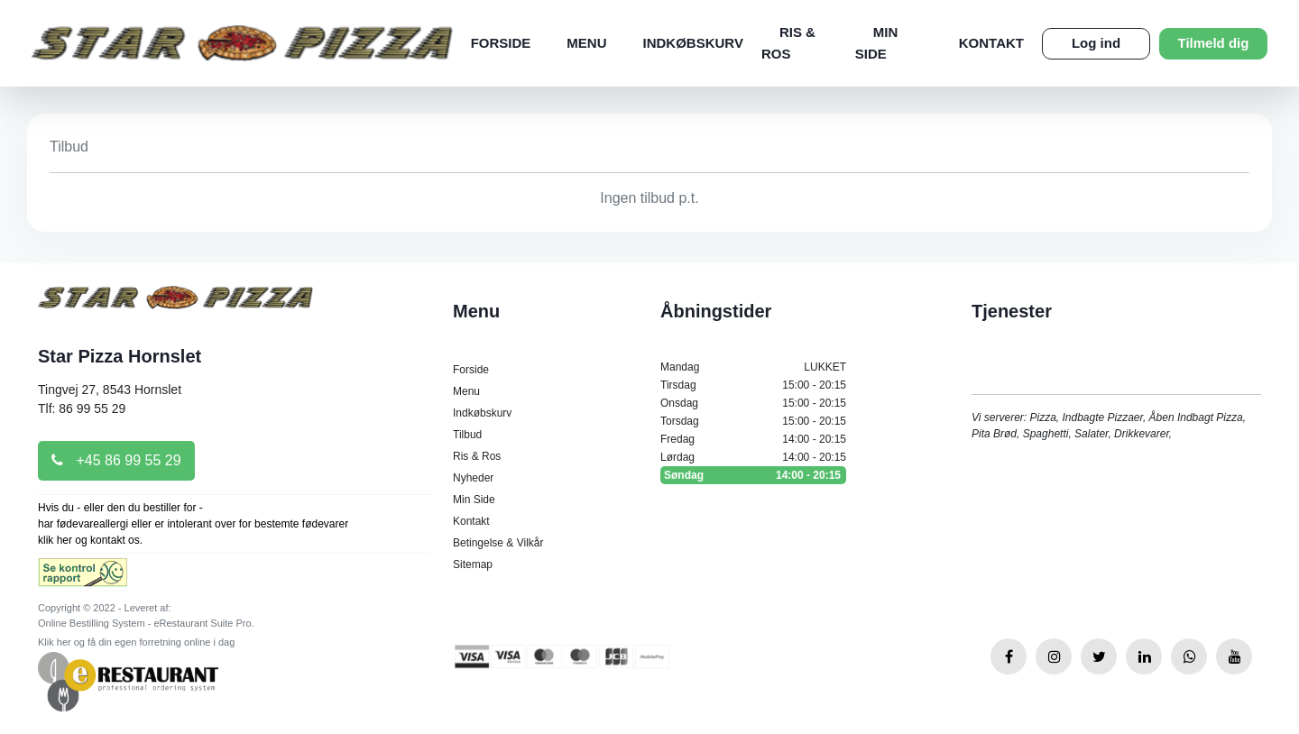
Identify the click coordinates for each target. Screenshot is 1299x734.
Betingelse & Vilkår (498, 543)
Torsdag (753, 421)
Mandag (753, 367)
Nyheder (473, 478)
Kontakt (991, 42)
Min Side (474, 499)
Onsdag (753, 403)
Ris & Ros (477, 456)
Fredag (753, 439)
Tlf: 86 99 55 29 (81, 408)
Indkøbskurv (693, 42)
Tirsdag (753, 385)
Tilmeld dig (1213, 42)
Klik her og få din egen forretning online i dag (136, 642)
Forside (501, 42)
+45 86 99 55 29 (116, 460)
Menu (586, 42)
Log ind (1096, 42)
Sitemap (473, 564)
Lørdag (753, 457)
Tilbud (467, 434)
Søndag (753, 475)
